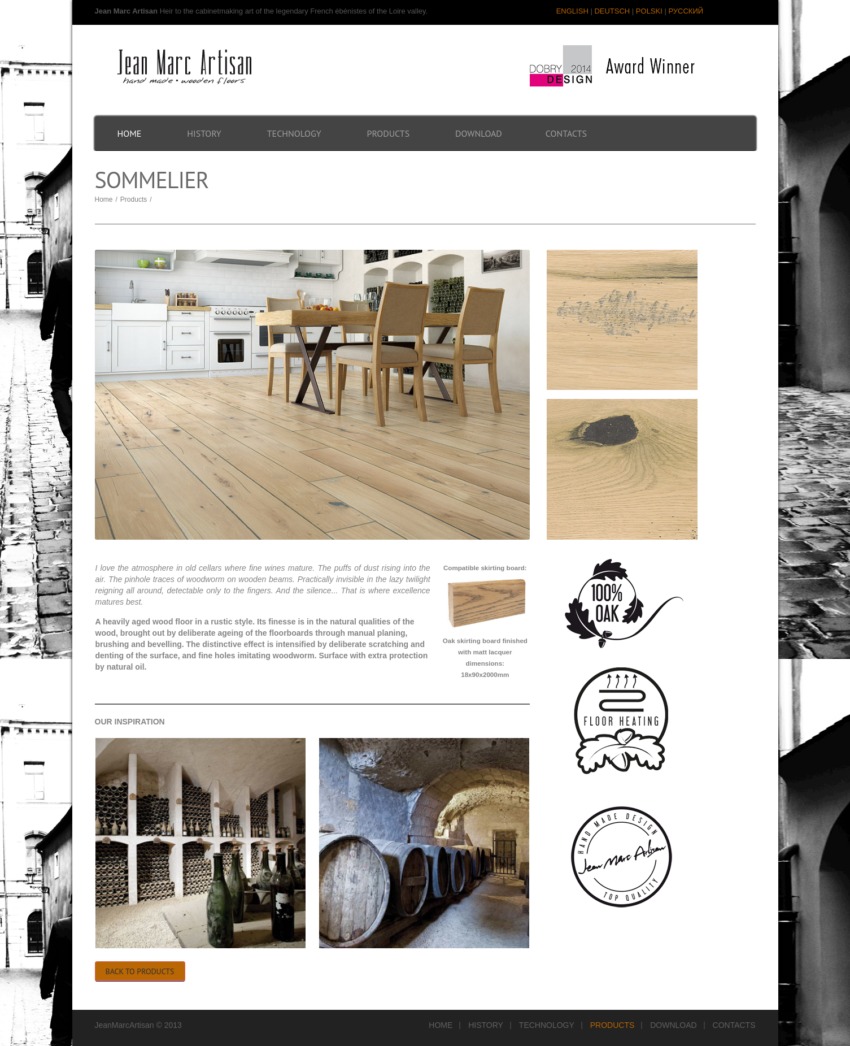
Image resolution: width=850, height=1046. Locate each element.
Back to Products (140, 971)
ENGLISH (572, 11)
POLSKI (649, 11)
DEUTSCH (612, 11)
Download (478, 133)
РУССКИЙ (685, 11)
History (204, 133)
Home (129, 133)
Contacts (566, 133)
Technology (294, 133)
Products (388, 133)
